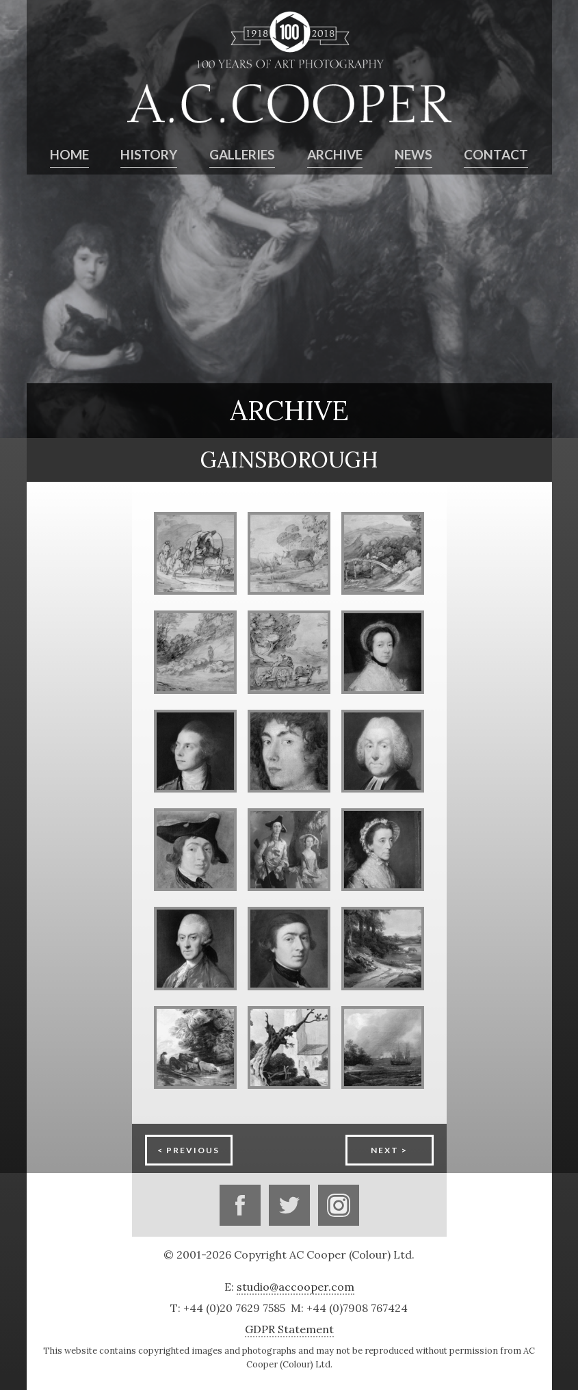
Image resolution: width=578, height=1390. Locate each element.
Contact (496, 155)
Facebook (240, 1205)
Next (385, 1150)
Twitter (289, 1205)
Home (69, 155)
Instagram (338, 1205)
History (148, 155)
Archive (335, 155)
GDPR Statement (289, 1329)
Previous (193, 1150)
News (413, 155)
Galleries (242, 155)
